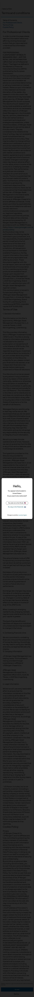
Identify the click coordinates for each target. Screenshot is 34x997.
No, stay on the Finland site (17, 507)
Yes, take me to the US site (17, 503)
